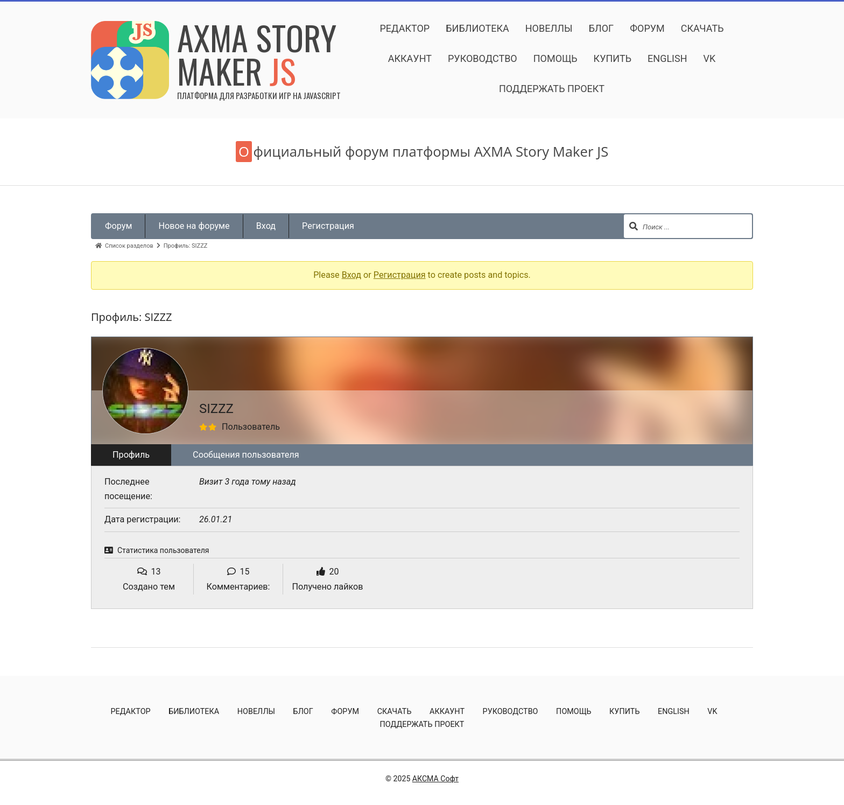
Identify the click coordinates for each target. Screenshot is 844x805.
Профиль (131, 455)
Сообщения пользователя (246, 455)
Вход (266, 226)
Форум (118, 226)
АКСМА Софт (435, 778)
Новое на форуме (193, 226)
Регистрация (328, 226)
